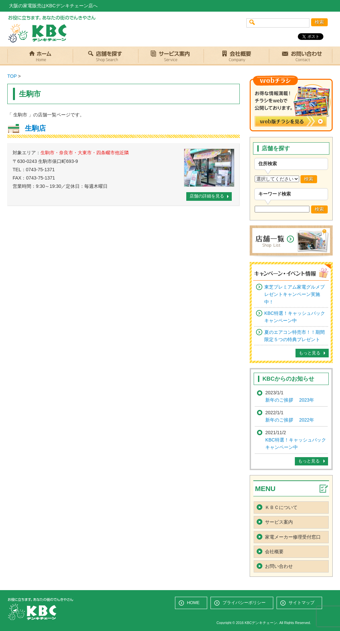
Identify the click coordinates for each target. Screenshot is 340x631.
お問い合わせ (300, 56)
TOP (12, 76)
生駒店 (35, 128)
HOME (193, 602)
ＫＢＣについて (281, 507)
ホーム (40, 56)
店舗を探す (105, 56)
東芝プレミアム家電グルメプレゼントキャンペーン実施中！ (294, 294)
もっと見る (309, 353)
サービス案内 (171, 56)
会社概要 (236, 56)
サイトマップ (301, 602)
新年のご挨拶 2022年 (289, 420)
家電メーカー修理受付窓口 (293, 537)
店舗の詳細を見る (207, 196)
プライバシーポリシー (244, 602)
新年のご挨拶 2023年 (289, 400)
